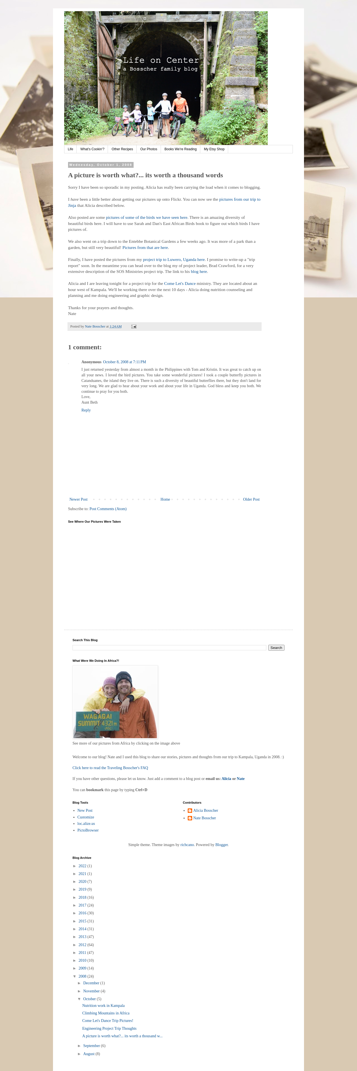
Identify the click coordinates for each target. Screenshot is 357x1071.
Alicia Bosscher (205, 810)
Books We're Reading (181, 149)
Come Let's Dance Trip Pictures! (107, 1021)
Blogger (221, 845)
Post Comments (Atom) (108, 509)
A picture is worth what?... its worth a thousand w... (122, 1036)
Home (165, 499)
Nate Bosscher (204, 818)
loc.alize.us (86, 824)
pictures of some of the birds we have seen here (146, 217)
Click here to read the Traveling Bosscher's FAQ (110, 768)
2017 (83, 905)
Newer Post (78, 499)
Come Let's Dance (180, 283)
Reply (86, 410)
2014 (83, 929)
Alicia (226, 779)
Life (70, 149)
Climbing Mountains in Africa (105, 1013)
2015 (83, 921)
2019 (83, 889)
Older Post (251, 499)
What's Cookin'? (92, 149)
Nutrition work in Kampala (103, 1006)
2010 (83, 960)
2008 (83, 976)
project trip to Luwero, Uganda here (174, 259)
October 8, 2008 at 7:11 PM (124, 362)
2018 (83, 897)
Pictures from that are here (145, 247)
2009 (83, 968)
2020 (83, 881)
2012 (83, 945)
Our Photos (148, 149)
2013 (83, 937)
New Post (85, 810)
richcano (187, 845)
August (89, 1054)
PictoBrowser (88, 830)
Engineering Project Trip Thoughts (109, 1028)
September (92, 1046)
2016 (83, 913)
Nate (241, 779)
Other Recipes (122, 149)
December (91, 983)
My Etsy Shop (214, 149)
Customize (86, 817)
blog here (199, 271)
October (90, 999)
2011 (83, 953)
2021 (83, 874)
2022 (83, 866)
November (92, 991)
